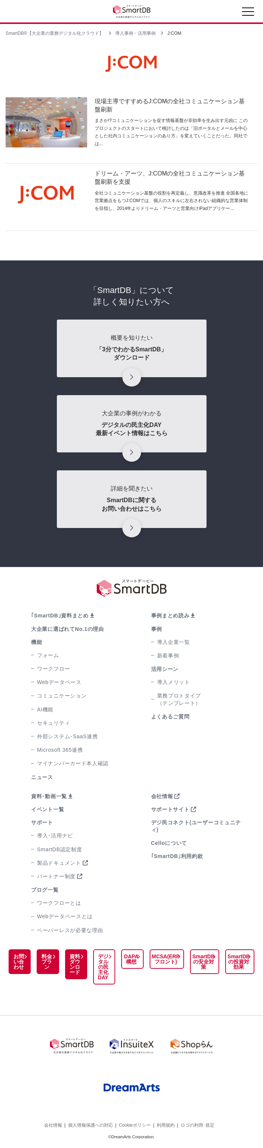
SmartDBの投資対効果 (238, 961)
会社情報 (162, 796)
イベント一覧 (47, 809)
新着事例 (168, 656)
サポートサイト (170, 809)
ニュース (42, 777)
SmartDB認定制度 (59, 849)
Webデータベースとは (64, 916)
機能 (36, 642)
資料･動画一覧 (49, 796)
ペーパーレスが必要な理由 (70, 930)
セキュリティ (53, 723)
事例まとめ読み (170, 616)
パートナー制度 (56, 876)
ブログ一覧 (45, 890)
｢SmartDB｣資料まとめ (60, 616)
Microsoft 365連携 (60, 750)
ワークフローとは (59, 903)
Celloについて (169, 843)
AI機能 (45, 709)
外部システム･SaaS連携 (67, 736)
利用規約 (166, 1125)
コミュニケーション (61, 696)
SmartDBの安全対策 (203, 961)
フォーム (48, 655)
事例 (156, 629)
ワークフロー (53, 669)
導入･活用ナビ (55, 836)
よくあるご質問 (170, 717)
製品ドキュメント (59, 863)
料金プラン (47, 961)
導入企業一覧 (173, 642)
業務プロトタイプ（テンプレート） (179, 699)
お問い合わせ (18, 961)
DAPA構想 (131, 959)
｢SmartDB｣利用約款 (177, 856)
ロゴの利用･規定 (197, 1125)
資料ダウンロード (75, 964)
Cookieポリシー (134, 1125)
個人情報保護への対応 (90, 1125)
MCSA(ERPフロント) (166, 959)
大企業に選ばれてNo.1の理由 (67, 629)
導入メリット (173, 682)
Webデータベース (59, 682)
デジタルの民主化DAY (103, 966)
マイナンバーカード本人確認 (72, 763)
